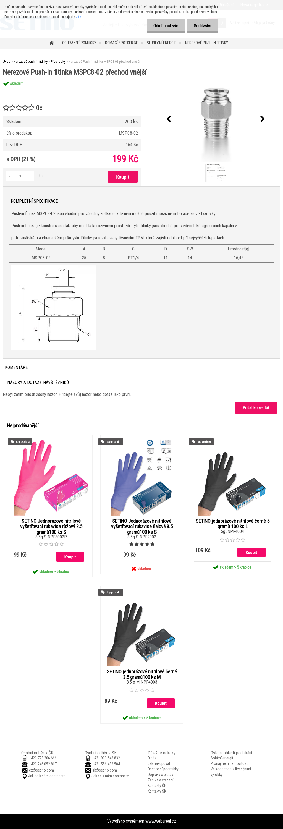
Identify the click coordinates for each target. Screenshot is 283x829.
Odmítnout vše (165, 25)
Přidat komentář (256, 407)
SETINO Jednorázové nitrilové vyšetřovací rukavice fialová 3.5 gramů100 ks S (142, 526)
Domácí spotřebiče (121, 43)
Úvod (7, 61)
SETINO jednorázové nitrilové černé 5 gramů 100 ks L (232, 523)
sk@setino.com (104, 770)
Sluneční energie (161, 43)
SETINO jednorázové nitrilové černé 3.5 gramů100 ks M (142, 674)
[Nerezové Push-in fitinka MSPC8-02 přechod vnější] (216, 119)
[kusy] (20, 176)
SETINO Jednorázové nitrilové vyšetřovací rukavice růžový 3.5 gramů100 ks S (51, 526)
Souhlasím (202, 25)
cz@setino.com (41, 770)
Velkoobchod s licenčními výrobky (231, 772)
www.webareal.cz (160, 821)
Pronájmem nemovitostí (229, 763)
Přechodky (58, 61)
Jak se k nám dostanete (46, 776)
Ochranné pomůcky (79, 43)
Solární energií (222, 758)
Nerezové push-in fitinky (206, 43)
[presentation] (169, 119)
